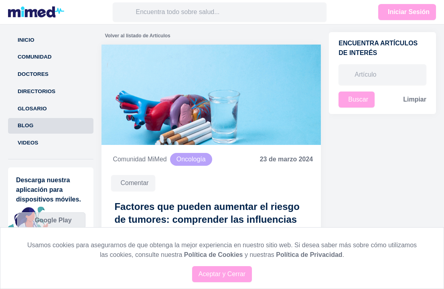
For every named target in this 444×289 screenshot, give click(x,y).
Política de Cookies (213, 254)
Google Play (52, 220)
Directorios (36, 91)
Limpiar (414, 99)
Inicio (26, 40)
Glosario (32, 109)
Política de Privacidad (309, 254)
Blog (25, 125)
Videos (28, 143)
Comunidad (35, 57)
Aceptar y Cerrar (222, 274)
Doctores (33, 74)
